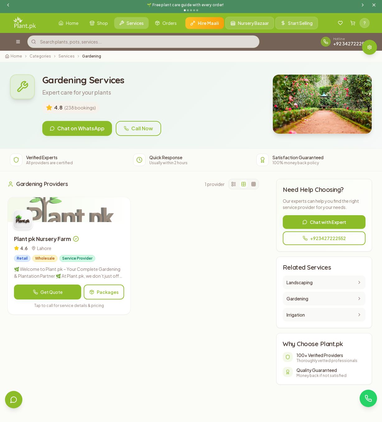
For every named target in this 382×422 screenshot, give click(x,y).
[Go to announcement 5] (197, 10)
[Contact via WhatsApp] (368, 398)
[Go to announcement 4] (194, 10)
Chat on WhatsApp (77, 128)
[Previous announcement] (8, 5)
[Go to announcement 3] (191, 10)
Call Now (138, 128)
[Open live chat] (13, 399)
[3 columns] (253, 184)
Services (66, 56)
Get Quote (48, 292)
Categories (40, 56)
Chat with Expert (324, 222)
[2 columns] (243, 184)
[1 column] (233, 184)
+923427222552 (324, 238)
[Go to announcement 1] (185, 10)
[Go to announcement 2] (188, 10)
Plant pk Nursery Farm (42, 238)
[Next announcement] (363, 5)
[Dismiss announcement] (374, 5)
